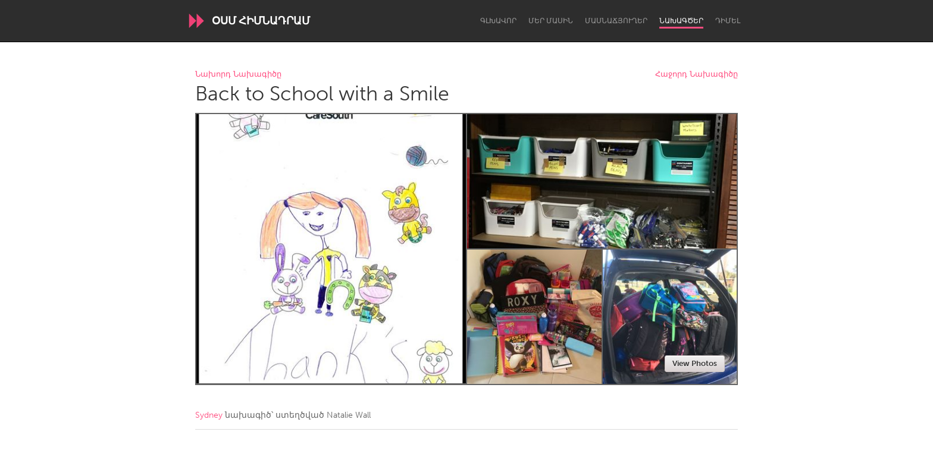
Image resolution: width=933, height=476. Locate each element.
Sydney (209, 415)
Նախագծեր (681, 21)
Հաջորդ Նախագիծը (696, 74)
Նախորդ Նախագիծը (238, 74)
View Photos (694, 363)
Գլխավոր (498, 21)
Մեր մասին (550, 21)
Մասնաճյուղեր (616, 21)
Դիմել (727, 21)
